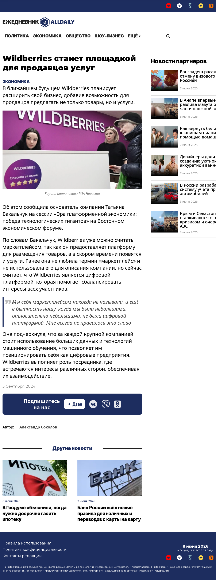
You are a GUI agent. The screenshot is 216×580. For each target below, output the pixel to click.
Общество (78, 35)
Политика (17, 35)
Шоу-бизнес (109, 35)
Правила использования (27, 543)
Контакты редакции (22, 556)
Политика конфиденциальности (35, 549)
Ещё (134, 35)
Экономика (47, 35)
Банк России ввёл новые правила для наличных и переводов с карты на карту (109, 513)
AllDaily (39, 22)
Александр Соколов (38, 427)
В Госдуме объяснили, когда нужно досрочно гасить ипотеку (34, 513)
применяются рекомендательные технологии (66, 566)
